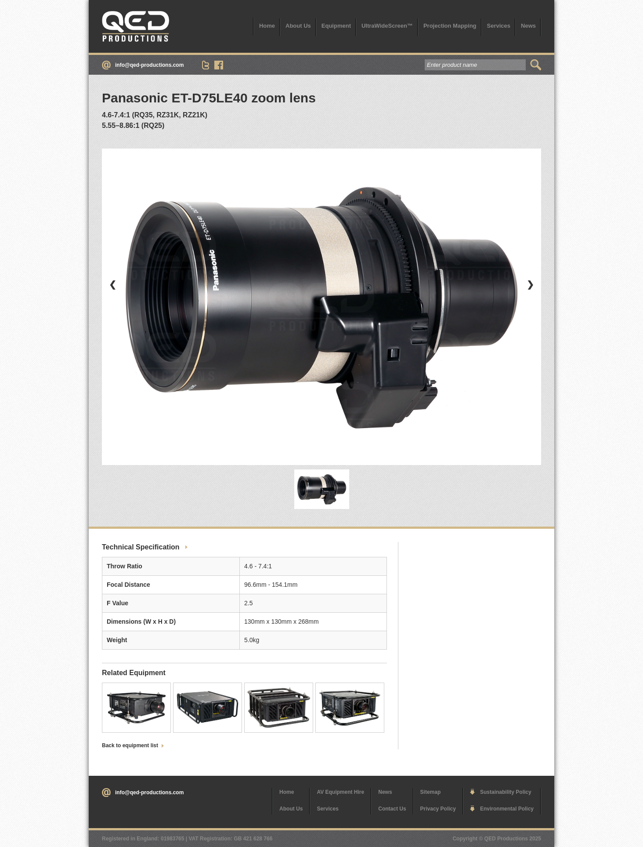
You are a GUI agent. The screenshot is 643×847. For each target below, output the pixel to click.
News (528, 25)
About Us (298, 25)
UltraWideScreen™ (387, 25)
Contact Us (392, 809)
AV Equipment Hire (340, 792)
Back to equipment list (130, 745)
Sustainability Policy (505, 792)
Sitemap (430, 792)
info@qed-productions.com (149, 65)
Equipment (336, 25)
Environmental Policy (507, 809)
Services (499, 25)
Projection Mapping (450, 25)
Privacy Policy (438, 809)
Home (267, 25)
